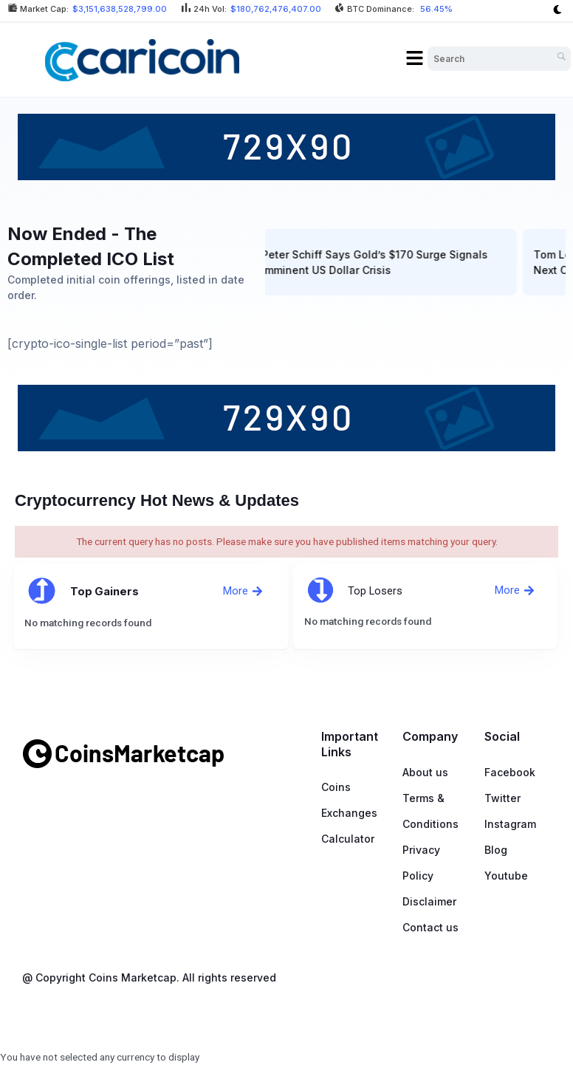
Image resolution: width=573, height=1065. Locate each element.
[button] (415, 59)
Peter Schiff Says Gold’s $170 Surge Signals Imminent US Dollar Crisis (380, 262)
